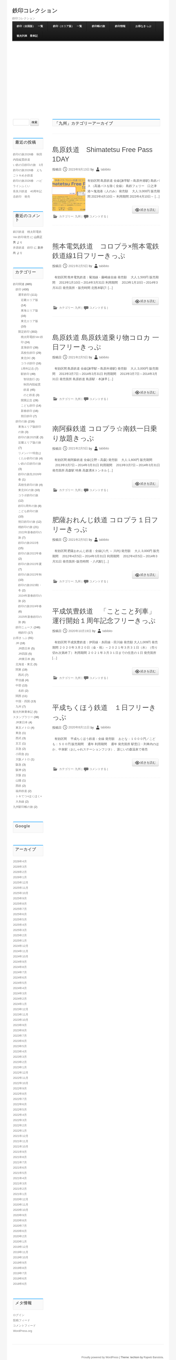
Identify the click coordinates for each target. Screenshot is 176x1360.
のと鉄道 (29, 395)
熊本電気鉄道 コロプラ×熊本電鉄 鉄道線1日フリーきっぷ (102, 255)
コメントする (97, 216)
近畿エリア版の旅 (29, 442)
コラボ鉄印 (28, 363)
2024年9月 (20, 961)
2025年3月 (20, 930)
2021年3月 (20, 1183)
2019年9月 (20, 1262)
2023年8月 (20, 1030)
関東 (18, 669)
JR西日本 (24, 648)
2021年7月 (20, 1162)
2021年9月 (20, 1151)
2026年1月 (20, 877)
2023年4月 (20, 1051)
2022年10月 (20, 1083)
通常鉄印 (24, 294)
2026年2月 (20, 872)
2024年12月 (20, 946)
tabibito (106, 169)
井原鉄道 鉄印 (23, 247)
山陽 (18, 780)
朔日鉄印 (26, 416)
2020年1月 (20, 1241)
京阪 (18, 775)
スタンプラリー (23, 717)
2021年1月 (20, 1194)
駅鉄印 (25, 374)
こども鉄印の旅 (28, 511)
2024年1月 (20, 1004)
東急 (18, 733)
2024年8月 (20, 967)
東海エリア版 (29, 310)
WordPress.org (22, 1331)
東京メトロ (23, 727)
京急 (18, 748)
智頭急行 (29, 379)
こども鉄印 (28, 405)
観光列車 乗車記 (27, 35)
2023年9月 (20, 1025)
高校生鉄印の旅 (28, 484)
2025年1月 (20, 940)
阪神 (18, 770)
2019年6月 (20, 1278)
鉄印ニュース (24, 627)
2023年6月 (20, 1041)
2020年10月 (20, 1210)
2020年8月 (20, 1220)
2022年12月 (20, 1072)
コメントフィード (24, 1325)
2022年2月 (20, 1125)
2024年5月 (20, 982)
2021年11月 (20, 1141)
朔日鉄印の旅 (26, 521)
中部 (18, 685)
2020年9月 (20, 1215)
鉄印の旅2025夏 (28, 437)
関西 (18, 696)
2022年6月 (20, 1104)
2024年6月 (20, 977)
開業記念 (26, 400)
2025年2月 (20, 935)
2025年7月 (20, 909)
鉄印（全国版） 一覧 (30, 26)
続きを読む (148, 209)
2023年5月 (20, 1046)
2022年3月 (20, 1120)
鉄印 (18, 289)
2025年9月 (20, 898)
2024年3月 (20, 993)
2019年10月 (20, 1257)
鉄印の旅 (21, 421)
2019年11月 (20, 1252)
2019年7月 (20, 1273)
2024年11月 (20, 951)
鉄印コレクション (35, 10)
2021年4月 (20, 1178)
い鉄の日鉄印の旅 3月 (28, 165)
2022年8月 (20, 1093)
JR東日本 (24, 659)
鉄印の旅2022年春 (30, 553)
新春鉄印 (26, 410)
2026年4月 (20, 861)
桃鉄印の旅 (25, 527)
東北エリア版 (29, 321)
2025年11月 (20, 887)
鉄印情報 (120, 26)
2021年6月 (20, 1167)
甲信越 (20, 680)
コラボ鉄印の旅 (28, 495)
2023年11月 (20, 1014)
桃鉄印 (22, 632)
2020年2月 (20, 1236)
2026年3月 (20, 866)
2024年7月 (20, 972)
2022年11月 (20, 1078)
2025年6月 (20, 914)
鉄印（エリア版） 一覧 (67, 26)
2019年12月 (20, 1246)
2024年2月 (20, 998)
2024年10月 (20, 956)
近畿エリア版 (29, 300)
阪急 (18, 764)
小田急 (20, 754)
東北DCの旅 (26, 490)
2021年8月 (20, 1157)
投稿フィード (21, 1320)
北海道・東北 (24, 664)
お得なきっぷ (143, 26)
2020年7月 (20, 1225)
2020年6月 (20, 1231)
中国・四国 (23, 701)
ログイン (18, 1315)
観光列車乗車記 (23, 711)
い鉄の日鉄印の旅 (29, 463)
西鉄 (18, 785)
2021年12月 (20, 1136)
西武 (21, 674)
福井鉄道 (21, 791)
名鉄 (21, 690)
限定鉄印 (24, 331)
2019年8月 (20, 1268)
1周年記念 (27, 368)
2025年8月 (20, 903)
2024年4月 (20, 988)
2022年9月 (20, 1088)
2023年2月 (20, 1062)
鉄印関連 (18, 284)
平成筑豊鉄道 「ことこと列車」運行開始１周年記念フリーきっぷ (104, 630)
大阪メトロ (23, 759)
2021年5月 (20, 1173)
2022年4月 (20, 1114)
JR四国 (22, 653)
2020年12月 (20, 1199)
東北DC (26, 358)
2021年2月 (20, 1188)
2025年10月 (20, 893)
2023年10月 (20, 1019)
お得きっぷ (20, 638)
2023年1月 (20, 1067)
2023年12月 (20, 1009)
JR (17, 643)
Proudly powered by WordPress (100, 1357)
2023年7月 (20, 1035)
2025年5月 (20, 919)
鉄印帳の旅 (98, 26)
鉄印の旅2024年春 (30, 606)
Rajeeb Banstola (153, 1357)
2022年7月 (20, 1099)
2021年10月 (20, 1146)
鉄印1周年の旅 (27, 506)
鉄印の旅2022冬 (28, 542)
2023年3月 (20, 1056)
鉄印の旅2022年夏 (30, 564)
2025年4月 (20, 924)
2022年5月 (20, 1109)
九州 (78, 216)
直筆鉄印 (26, 347)
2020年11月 (20, 1204)
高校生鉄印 (28, 352)
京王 (18, 743)
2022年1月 (20, 1130)
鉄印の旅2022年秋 (30, 574)
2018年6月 (20, 1283)
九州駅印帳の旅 (23, 806)
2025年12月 (20, 882)
